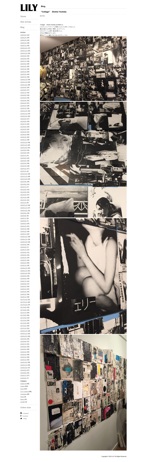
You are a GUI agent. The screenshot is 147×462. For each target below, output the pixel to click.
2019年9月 (23, 244)
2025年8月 (23, 58)
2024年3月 (23, 103)
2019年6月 (23, 252)
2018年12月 (23, 268)
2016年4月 (23, 352)
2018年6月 (23, 284)
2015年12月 (23, 362)
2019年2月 (23, 263)
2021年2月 (23, 200)
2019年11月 (23, 239)
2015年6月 (23, 378)
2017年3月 (23, 323)
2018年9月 (23, 276)
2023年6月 (23, 127)
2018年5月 (23, 286)
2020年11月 (23, 208)
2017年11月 (23, 302)
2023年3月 (23, 134)
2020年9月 (23, 213)
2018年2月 (23, 294)
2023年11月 (23, 113)
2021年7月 (23, 187)
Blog (22, 27)
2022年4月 (23, 163)
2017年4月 (23, 320)
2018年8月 (23, 278)
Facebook (24, 416)
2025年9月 (23, 56)
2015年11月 (23, 365)
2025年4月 (23, 69)
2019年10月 (23, 242)
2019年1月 (23, 265)
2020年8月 (23, 216)
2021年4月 (23, 195)
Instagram (24, 413)
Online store (25, 407)
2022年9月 (23, 150)
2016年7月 (23, 344)
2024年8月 (23, 90)
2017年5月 (23, 318)
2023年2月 (23, 137)
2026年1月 (23, 45)
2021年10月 (23, 179)
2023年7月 (23, 124)
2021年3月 (23, 197)
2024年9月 (23, 87)
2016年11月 (23, 333)
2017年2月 (23, 326)
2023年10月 (23, 116)
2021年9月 (23, 181)
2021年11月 (23, 176)
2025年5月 (23, 66)
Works (22, 399)
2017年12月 (23, 299)
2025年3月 (23, 72)
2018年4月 (23, 289)
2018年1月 (23, 297)
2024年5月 (23, 98)
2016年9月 (23, 339)
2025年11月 (23, 51)
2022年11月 (23, 145)
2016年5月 (23, 349)
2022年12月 (23, 142)
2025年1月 (23, 77)
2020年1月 (23, 234)
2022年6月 (23, 158)
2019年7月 (23, 250)
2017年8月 (23, 310)
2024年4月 (23, 100)
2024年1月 (23, 108)
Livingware (23, 394)
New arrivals (25, 22)
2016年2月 (23, 357)
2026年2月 (23, 43)
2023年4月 (23, 132)
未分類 (22, 402)
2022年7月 (23, 155)
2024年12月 (23, 79)
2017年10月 (23, 305)
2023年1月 (23, 140)
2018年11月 (23, 271)
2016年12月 (23, 331)
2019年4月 (23, 257)
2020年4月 (23, 226)
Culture (22, 386)
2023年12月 (23, 111)
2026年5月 (23, 35)
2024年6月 (23, 95)
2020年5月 (23, 223)
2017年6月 (23, 315)
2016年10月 (23, 336)
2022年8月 (23, 153)
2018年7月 (23, 281)
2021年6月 (23, 189)
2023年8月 (23, 121)
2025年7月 (23, 61)
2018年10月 (23, 273)
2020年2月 (23, 231)
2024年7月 (23, 92)
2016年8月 (23, 341)
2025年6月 (23, 64)
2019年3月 (23, 260)
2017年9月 (23, 307)
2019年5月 (23, 255)
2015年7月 (23, 375)
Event (22, 389)
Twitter (23, 418)
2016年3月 (23, 354)
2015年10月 (23, 367)
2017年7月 (23, 312)
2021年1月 (23, 202)
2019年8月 (23, 247)
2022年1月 (23, 171)
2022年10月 (23, 147)
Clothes (22, 383)
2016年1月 (23, 360)
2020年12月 (23, 205)
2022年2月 (23, 168)
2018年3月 (23, 291)
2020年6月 (23, 221)
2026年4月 (23, 37)
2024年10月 (23, 85)
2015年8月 (23, 373)
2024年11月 (23, 82)
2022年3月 (23, 166)
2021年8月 (23, 184)
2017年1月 (23, 328)
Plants (22, 397)
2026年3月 (23, 40)
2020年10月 (23, 210)
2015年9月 (23, 370)
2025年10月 (23, 53)
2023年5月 (23, 129)
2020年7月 (23, 218)
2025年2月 (23, 74)
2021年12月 (23, 174)
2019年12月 (23, 236)
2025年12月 (23, 48)
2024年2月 (23, 106)
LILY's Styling (24, 391)
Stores (23, 16)
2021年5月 (23, 192)
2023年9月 (23, 119)
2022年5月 (23, 161)
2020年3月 (23, 229)
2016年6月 (23, 346)
